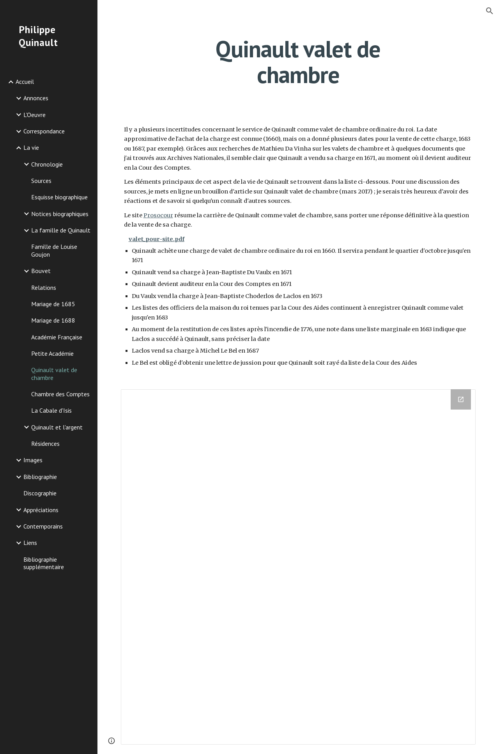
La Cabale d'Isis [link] (51, 410)
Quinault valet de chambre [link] (54, 373)
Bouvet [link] (41, 271)
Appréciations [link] (40, 510)
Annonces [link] (35, 98)
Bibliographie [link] (40, 477)
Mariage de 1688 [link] (53, 320)
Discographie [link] (40, 493)
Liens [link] (30, 542)
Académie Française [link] (56, 337)
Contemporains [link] (43, 526)
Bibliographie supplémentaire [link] (43, 563)
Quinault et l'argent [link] (57, 427)
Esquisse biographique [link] (59, 197)
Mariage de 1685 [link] (53, 304)
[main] (298, 61)
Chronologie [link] (47, 164)
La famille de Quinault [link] (60, 230)
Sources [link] (41, 181)
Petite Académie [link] (52, 353)
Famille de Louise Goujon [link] (54, 250)
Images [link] (32, 460)
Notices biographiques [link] (59, 214)
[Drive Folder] (298, 567)
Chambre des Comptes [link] (60, 394)
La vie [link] (31, 147)
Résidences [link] (45, 443)
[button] (489, 11)
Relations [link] (43, 287)
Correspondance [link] (44, 131)
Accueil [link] (25, 81)
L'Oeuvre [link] (34, 115)
